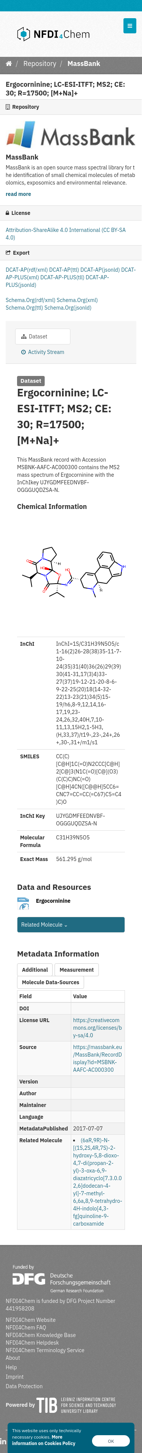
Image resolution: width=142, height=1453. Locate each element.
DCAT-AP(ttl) (64, 269)
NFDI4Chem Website (31, 1320)
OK (111, 1441)
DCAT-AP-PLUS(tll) (63, 277)
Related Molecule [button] (44, 924)
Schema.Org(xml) (77, 300)
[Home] (9, 63)
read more (18, 194)
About (13, 1357)
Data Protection (24, 1386)
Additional (35, 969)
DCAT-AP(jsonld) (100, 269)
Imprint (14, 1376)
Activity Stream (42, 352)
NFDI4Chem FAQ (26, 1327)
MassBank (83, 63)
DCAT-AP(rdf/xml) (27, 269)
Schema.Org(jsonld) (67, 307)
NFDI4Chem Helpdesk (32, 1342)
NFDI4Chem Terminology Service (45, 1350)
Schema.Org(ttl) (25, 307)
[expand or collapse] (129, 25)
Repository (39, 63)
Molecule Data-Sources (50, 982)
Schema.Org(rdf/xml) (31, 300)
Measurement (76, 969)
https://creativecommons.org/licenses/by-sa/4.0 (97, 1028)
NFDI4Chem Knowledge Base (41, 1335)
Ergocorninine (53, 900)
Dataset (34, 336)
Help (11, 1367)
